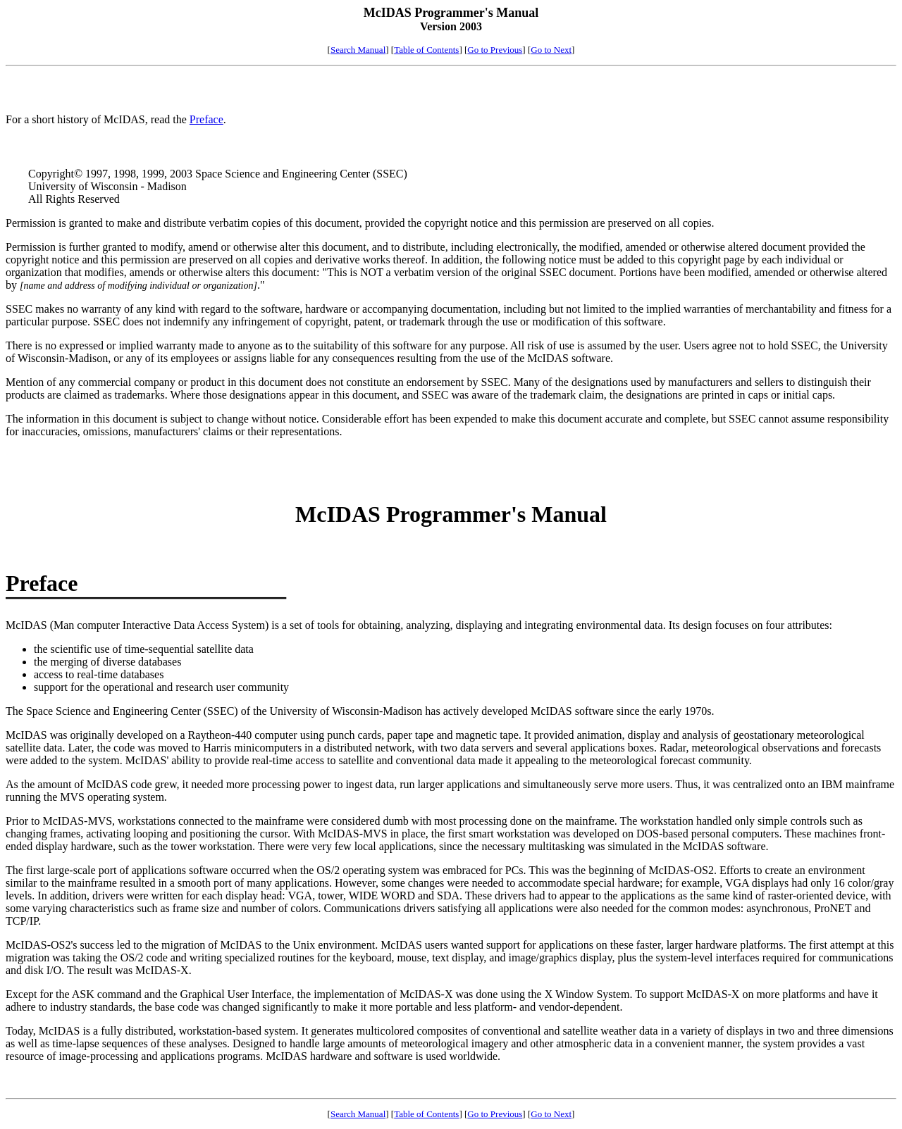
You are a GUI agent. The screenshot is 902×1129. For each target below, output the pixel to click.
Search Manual (357, 49)
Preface (206, 119)
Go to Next (551, 49)
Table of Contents (426, 49)
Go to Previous (494, 49)
